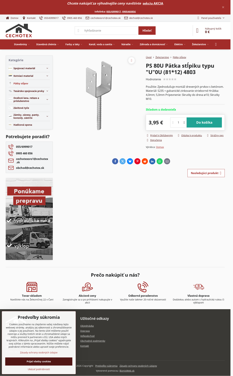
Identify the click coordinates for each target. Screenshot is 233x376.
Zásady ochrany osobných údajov (138, 365)
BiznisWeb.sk (127, 370)
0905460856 (129, 11)
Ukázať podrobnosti (39, 369)
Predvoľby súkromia (106, 365)
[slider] (170, 79)
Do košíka (204, 122)
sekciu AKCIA (153, 3)
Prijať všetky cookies (39, 361)
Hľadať (147, 30)
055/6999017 (113, 11)
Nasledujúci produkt (206, 173)
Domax (160, 147)
